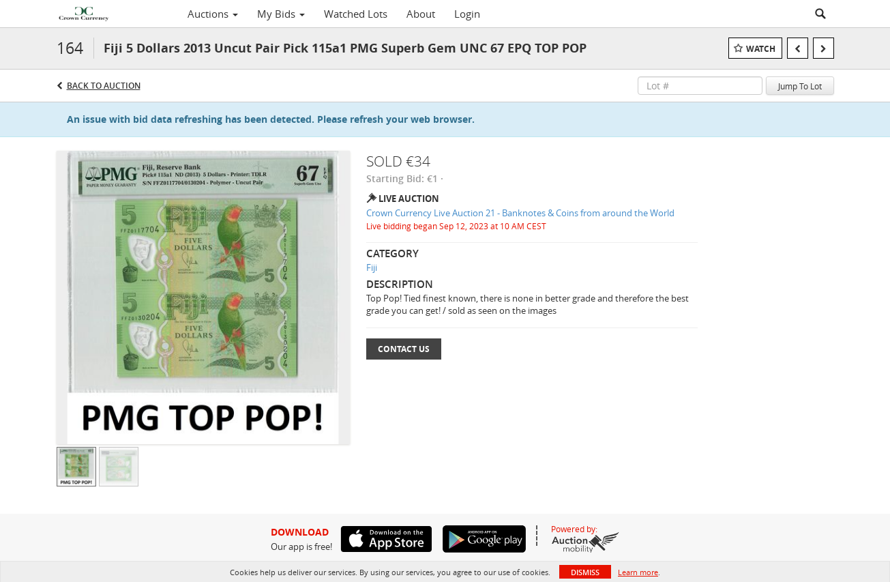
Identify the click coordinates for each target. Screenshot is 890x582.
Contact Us (404, 349)
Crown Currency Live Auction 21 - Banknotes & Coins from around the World (520, 213)
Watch (760, 49)
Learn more (638, 572)
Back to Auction (103, 85)
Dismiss (585, 572)
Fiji (371, 267)
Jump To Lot (800, 86)
